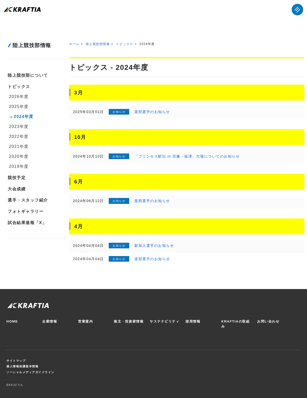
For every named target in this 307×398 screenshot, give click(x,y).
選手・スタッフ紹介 (28, 200)
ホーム (74, 44)
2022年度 (19, 136)
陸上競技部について (28, 75)
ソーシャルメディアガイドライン (30, 372)
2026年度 (19, 96)
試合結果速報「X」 (27, 222)
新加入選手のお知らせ (154, 246)
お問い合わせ (268, 321)
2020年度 (19, 156)
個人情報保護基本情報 (22, 366)
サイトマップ (16, 360)
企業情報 (49, 321)
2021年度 (19, 146)
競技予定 (17, 177)
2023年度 (19, 126)
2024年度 (24, 116)
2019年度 (19, 166)
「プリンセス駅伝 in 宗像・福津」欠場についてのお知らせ (187, 156)
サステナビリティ (164, 321)
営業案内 (85, 321)
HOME (12, 321)
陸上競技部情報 (98, 44)
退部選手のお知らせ (152, 112)
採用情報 (192, 321)
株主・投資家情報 (129, 321)
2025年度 (19, 106)
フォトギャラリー (25, 211)
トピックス (124, 44)
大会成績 (17, 189)
